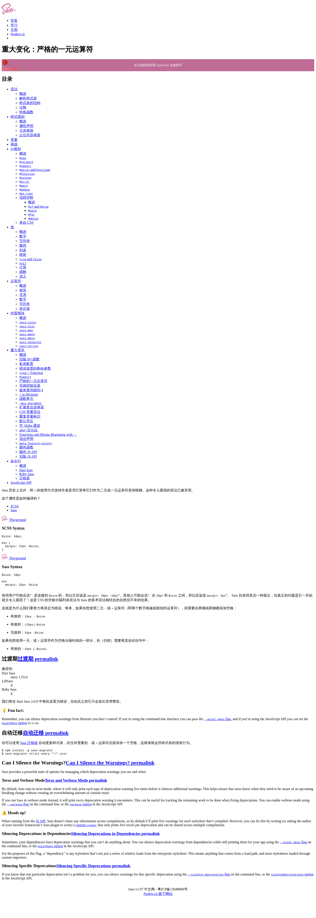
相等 (22, 290)
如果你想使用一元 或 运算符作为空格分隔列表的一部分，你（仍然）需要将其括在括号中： (75, 647)
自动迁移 (35, 739)
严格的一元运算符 (33, 381)
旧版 (28, 456)
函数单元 (26, 399)
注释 (22, 107)
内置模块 (18, 313)
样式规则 (18, 117)
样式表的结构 (29, 103)
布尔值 (24, 308)
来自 (26, 222)
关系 (22, 295)
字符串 (24, 241)
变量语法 (29, 412)
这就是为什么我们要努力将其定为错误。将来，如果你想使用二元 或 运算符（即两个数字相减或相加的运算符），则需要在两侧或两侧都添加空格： (119, 615)
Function (31, 373)
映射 (22, 255)
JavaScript (21, 482)
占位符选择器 (29, 135)
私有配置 (26, 364)
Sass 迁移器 (29, 749)
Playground (14, 520)
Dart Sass (26, 470)
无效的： (27, 639)
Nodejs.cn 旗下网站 (158, 902)
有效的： (28, 623)
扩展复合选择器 (31, 407)
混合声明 (26, 439)
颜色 (22, 245)
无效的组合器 (29, 385)
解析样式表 (28, 98)
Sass (14, 510)
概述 (22, 94)
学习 (14, 25)
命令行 (16, 461)
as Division (28, 394)
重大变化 (18, 350)
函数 (22, 272)
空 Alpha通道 (29, 425)
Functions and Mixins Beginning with (48, 434)
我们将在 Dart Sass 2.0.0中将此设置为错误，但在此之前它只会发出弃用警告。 (62, 708)
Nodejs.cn (18, 34)
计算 (22, 267)
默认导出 (26, 421)
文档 (14, 30)
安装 (14, 20)
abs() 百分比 (28, 430)
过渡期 (30, 665)
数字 (22, 236)
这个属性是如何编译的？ (21, 498)
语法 (14, 89)
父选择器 (26, 130)
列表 (22, 250)
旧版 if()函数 (29, 359)
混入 (22, 276)
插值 (14, 144)
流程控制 (26, 197)
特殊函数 (26, 112)
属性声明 (26, 126)
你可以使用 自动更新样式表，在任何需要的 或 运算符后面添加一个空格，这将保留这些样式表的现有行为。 (97, 749)
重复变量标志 (29, 416)
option (14, 729)
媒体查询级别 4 (31, 390)
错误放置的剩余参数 (35, 368)
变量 (14, 140)
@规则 (16, 149)
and (34, 170)
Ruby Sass (26, 474)
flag (217, 725)
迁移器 (24, 478)
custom (86, 833)
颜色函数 (26, 447)
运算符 (16, 281)
